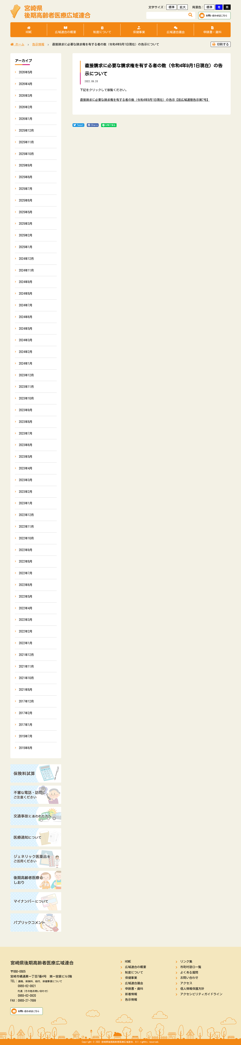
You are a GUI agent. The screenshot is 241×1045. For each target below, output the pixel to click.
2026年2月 (25, 107)
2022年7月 (25, 573)
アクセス (186, 983)
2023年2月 (25, 491)
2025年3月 (25, 223)
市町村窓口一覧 (190, 966)
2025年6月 (25, 200)
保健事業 (139, 30)
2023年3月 (25, 479)
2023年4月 (25, 468)
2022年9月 (25, 549)
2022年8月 (25, 561)
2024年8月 (25, 293)
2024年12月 (26, 258)
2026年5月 (25, 72)
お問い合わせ (189, 977)
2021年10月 (26, 677)
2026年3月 (25, 95)
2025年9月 (25, 165)
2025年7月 (25, 188)
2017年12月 (26, 701)
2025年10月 (26, 153)
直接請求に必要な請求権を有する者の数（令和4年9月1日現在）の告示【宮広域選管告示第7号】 (145, 99)
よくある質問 (189, 972)
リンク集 (186, 961)
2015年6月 (25, 747)
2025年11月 (26, 142)
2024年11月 (26, 270)
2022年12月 (26, 514)
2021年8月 (25, 689)
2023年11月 (26, 386)
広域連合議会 (175, 30)
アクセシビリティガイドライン (201, 994)
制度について (102, 30)
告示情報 (131, 999)
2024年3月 (25, 340)
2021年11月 (26, 666)
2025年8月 (25, 177)
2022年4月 (25, 608)
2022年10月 (26, 538)
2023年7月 (25, 433)
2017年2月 (25, 713)
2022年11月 (26, 526)
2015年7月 (25, 736)
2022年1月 (25, 643)
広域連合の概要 (65, 30)
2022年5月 (25, 596)
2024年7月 (25, 305)
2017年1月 (25, 724)
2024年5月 (25, 328)
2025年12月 (26, 130)
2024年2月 (25, 351)
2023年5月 (25, 456)
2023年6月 (25, 444)
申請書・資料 (212, 30)
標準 (172, 7)
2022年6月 (25, 584)
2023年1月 (25, 503)
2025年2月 (25, 235)
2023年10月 (26, 398)
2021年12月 (26, 654)
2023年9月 (25, 410)
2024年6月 (25, 316)
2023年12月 (26, 375)
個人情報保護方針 (192, 988)
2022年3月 (25, 619)
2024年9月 (25, 281)
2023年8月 (25, 421)
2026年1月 (25, 118)
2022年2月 (25, 631)
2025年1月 (25, 246)
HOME (28, 30)
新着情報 (131, 994)
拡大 (183, 7)
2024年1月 (25, 363)
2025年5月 (25, 212)
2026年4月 (25, 83)
